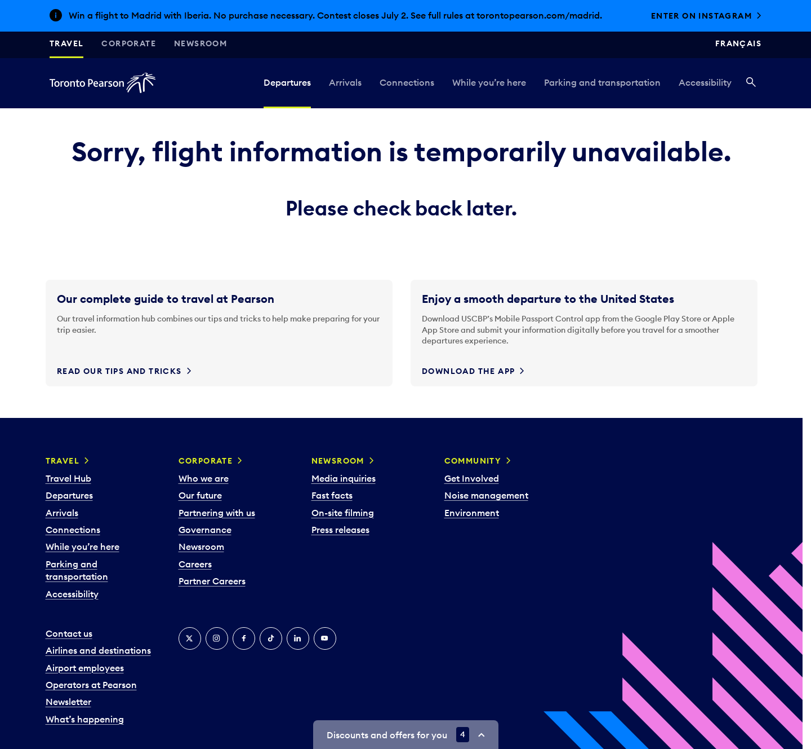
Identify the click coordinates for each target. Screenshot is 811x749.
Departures (287, 82)
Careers (195, 564)
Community (473, 461)
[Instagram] (217, 638)
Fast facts (332, 495)
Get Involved (471, 478)
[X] (190, 638)
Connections (407, 82)
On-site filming (342, 512)
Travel (66, 43)
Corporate (128, 43)
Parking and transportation (602, 82)
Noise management (486, 495)
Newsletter (68, 701)
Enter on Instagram (701, 16)
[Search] (751, 83)
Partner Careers (212, 581)
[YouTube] (325, 638)
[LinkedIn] (298, 638)
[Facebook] (244, 638)
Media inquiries (343, 478)
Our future (200, 495)
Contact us (69, 633)
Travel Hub (68, 478)
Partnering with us (217, 512)
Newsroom (200, 43)
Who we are (204, 478)
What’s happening (85, 719)
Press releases (340, 529)
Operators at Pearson (91, 684)
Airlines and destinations (98, 650)
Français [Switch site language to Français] (738, 43)
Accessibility (705, 82)
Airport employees (85, 667)
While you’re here (489, 82)
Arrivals (345, 82)
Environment (471, 512)
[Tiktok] (271, 638)
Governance (205, 529)
